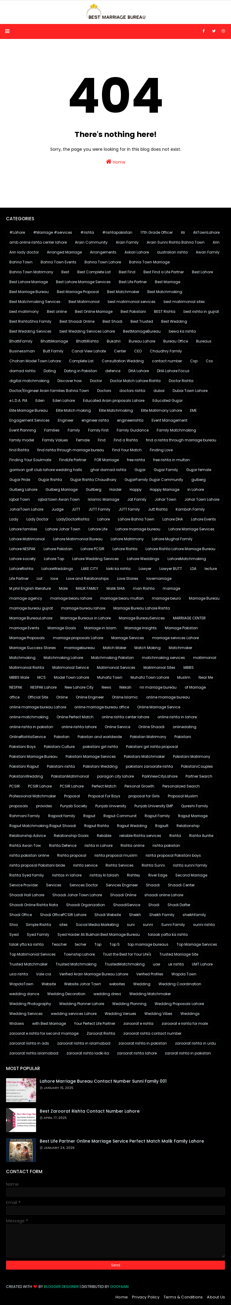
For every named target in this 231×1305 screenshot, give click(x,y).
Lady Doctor (37, 519)
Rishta (175, 835)
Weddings (190, 1013)
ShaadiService (126, 904)
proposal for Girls (144, 796)
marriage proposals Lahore (78, 637)
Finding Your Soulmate (30, 459)
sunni (148, 924)
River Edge (157, 875)
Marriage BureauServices (142, 618)
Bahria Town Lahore (103, 262)
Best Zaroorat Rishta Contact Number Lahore (90, 1111)
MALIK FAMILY (87, 588)
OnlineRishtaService (27, 736)
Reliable (104, 835)
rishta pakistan (166, 845)
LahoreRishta (21, 568)
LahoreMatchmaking (187, 558)
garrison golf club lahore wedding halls (45, 469)
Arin (216, 242)
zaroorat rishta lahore (137, 1053)
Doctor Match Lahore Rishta (135, 380)
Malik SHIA (115, 588)
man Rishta (144, 588)
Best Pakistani (133, 311)
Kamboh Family (190, 509)
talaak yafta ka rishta (168, 934)
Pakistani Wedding (100, 766)
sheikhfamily (194, 914)
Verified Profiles (149, 974)
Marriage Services (127, 637)
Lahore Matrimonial (27, 538)
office (14, 697)
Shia (13, 924)
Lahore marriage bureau (138, 529)
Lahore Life (97, 529)
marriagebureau (79, 647)
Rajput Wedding (132, 825)
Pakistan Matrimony (148, 736)
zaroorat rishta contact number (152, 1033)
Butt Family (53, 351)
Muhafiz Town (109, 677)
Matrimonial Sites (159, 667)
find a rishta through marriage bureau (181, 440)
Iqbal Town (19, 499)
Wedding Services (26, 1013)
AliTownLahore (206, 232)
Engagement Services (29, 420)
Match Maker (114, 647)
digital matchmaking (29, 380)
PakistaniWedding (26, 776)
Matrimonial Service (70, 667)
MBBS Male (19, 677)
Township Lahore (79, 954)
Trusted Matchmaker (28, 964)
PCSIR (14, 786)
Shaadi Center (181, 885)
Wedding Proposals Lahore (179, 1003)
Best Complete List (94, 271)
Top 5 (114, 944)
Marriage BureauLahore (30, 618)
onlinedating (184, 726)
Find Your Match (127, 449)
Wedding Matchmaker (150, 993)
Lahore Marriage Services (191, 529)
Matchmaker (180, 647)
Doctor (96, 380)
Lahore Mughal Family (172, 538)
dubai (159, 390)
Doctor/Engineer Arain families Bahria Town (49, 390)
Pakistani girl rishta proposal (152, 746)
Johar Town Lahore (201, 499)
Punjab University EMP (153, 805)
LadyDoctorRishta (73, 519)
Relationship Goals (71, 835)
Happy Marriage (164, 489)
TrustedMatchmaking (125, 964)
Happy (136, 489)
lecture (211, 568)
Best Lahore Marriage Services (83, 281)
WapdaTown (21, 983)
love (54, 578)
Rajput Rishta (96, 825)
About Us (216, 1297)
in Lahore (195, 489)
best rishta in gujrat (201, 311)
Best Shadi (112, 321)
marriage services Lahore (175, 637)
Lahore (103, 519)
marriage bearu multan (122, 598)
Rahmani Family (24, 815)
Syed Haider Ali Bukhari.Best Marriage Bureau (98, 934)
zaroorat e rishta (138, 1023)
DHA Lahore (138, 370)
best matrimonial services (132, 301)
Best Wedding (174, 321)
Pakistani (182, 736)
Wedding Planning (129, 1003)
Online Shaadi (151, 726)
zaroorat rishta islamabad (33, 1053)
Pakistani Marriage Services (91, 756)
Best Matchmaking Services (34, 301)
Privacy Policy (145, 1297)
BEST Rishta (164, 311)
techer (80, 944)
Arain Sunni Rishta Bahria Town (176, 242)
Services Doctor (83, 885)
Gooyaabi (119, 1286)
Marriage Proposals (27, 637)
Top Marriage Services (197, 944)
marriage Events (24, 627)
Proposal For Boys (104, 796)
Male (63, 588)
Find (102, 440)
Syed (14, 934)
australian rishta (172, 252)
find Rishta (19, 449)
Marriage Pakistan (181, 627)
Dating (50, 370)
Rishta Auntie (201, 835)
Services (53, 885)
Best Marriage (167, 281)
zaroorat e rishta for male (185, 1023)
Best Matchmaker (123, 291)
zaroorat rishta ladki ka (87, 1053)
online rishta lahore (79, 726)
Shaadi (153, 885)
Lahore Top (54, 558)
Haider (115, 489)
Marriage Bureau (204, 598)
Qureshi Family (194, 805)
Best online (57, 311)
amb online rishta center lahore (38, 242)
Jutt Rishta (158, 509)
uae (156, 964)
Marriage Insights (141, 627)
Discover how (69, 380)
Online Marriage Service (158, 707)
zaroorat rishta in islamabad (83, 1043)
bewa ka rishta (182, 331)
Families (52, 430)
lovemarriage (158, 578)
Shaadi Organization (85, 904)
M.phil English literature (30, 588)
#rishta (87, 232)
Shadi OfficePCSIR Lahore (63, 914)
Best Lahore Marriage (28, 281)
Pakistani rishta (61, 766)
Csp (194, 360)
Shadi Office (20, 914)
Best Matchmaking (164, 291)
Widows (16, 1023)
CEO (138, 351)
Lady (13, 519)
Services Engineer (122, 885)
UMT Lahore (202, 964)
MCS (41, 677)
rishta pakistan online (29, 855)
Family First (98, 430)
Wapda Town (183, 974)
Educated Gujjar (167, 400)
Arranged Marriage (64, 252)
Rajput (89, 815)
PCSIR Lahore (40, 786)
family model (21, 440)
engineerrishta (130, 420)
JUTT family (129, 509)
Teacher (59, 944)
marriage (171, 588)
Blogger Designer (61, 1286)
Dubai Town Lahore (190, 390)
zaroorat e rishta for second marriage (44, 1033)
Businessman (22, 351)
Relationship (188, 825)
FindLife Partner (72, 459)
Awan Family (208, 252)
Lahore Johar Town (62, 529)
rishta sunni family (190, 865)
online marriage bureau (168, 697)
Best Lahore (202, 271)
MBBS (188, 667)
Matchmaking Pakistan (112, 657)
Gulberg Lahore (23, 489)
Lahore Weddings (143, 558)
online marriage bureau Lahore (37, 707)
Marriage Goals (62, 627)
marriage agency (25, 598)
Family (74, 430)
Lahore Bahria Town (136, 519)
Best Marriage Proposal (78, 291)
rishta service (85, 865)
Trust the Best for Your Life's (127, 954)
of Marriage (195, 687)
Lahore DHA (172, 519)
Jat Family (136, 499)
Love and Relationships (87, 578)
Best (65, 271)
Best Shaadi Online (77, 321)
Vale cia (43, 974)
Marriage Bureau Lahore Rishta (141, 608)
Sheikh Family (161, 914)
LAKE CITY (89, 568)
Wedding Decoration (66, 993)
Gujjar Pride (19, 479)
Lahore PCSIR (92, 548)
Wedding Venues (120, 1013)
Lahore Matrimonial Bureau (78, 538)
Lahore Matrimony (127, 538)
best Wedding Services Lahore (87, 331)
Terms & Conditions (183, 1297)
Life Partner (19, 578)
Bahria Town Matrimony (31, 271)
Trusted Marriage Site (178, 954)
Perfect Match (104, 786)
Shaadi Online (123, 894)
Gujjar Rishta (50, 479)
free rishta (136, 459)
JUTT (76, 509)
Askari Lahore (137, 252)
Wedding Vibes (158, 1013)
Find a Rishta (126, 440)
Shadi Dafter (179, 904)
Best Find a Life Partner (163, 271)
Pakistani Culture (59, 746)
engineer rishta (95, 420)
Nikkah (125, 687)
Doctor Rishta (181, 380)
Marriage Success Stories (32, 647)
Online (62, 697)
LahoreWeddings (57, 568)
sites (63, 924)
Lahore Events (203, 519)
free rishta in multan (171, 459)
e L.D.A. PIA (18, 400)
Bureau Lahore (142, 341)
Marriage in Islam (100, 627)
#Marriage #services (52, 232)
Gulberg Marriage (61, 489)
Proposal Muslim (183, 796)
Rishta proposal (71, 855)
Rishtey (133, 875)
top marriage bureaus (148, 944)
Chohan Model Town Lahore (35, 360)
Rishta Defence (62, 845)
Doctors (104, 390)
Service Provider (23, 885)
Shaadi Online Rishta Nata (33, 904)
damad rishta (22, 370)
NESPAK (15, 687)
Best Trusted (142, 321)
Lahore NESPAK (22, 548)
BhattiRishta (87, 341)
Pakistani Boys (22, 746)
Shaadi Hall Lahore (26, 894)
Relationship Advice (27, 835)
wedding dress (107, 993)
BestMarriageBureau (142, 331)
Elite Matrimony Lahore (161, 410)
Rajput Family (157, 815)
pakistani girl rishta (100, 746)
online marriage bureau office (101, 707)
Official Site (38, 697)
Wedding (141, 983)
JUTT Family (99, 509)
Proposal (72, 796)
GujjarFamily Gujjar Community (154, 479)
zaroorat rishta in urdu (195, 1043)
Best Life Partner (133, 281)
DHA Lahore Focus (173, 370)
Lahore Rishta (124, 548)
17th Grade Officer (156, 232)
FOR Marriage (106, 459)
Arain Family (127, 242)
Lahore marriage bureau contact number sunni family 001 (103, 1081)
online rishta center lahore (125, 716)
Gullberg (93, 489)
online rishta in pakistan (31, 726)
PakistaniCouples (197, 766)
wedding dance (24, 993)
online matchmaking (28, 716)
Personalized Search (181, 786)
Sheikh (135, 914)
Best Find (127, 271)
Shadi (153, 904)
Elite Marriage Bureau (28, 410)
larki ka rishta (118, 568)
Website (49, 983)
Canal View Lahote (89, 351)
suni (131, 924)
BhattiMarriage (54, 341)
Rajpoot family (61, 815)
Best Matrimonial (84, 301)
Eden (40, 400)
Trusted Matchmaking (76, 964)
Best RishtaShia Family (30, 321)
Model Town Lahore (71, 677)
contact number (167, 360)
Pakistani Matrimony (191, 756)
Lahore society (22, 558)
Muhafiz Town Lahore (150, 677)
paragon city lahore (115, 776)
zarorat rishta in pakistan (188, 1053)
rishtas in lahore (67, 875)
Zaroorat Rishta (101, 1033)
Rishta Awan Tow (25, 845)
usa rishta (18, 974)
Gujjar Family (166, 469)
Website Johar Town (82, 983)
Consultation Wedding (123, 360)
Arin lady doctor (24, 252)
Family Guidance (133, 430)
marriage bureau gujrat (31, 608)
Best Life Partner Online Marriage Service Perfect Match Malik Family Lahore (122, 1141)
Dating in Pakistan (80, 370)
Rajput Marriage (193, 815)
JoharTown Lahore (26, 509)
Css (209, 360)
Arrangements (103, 252)
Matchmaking (22, 657)
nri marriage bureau (158, 687)
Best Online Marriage (93, 311)
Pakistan (61, 736)
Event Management (169, 420)
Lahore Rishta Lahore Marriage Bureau (180, 548)
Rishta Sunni (153, 865)
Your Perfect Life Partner (94, 1023)
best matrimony (24, 311)
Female (83, 440)
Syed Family (38, 934)
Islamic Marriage (103, 499)
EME (193, 410)
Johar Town (165, 499)
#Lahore (17, 232)
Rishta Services (120, 865)
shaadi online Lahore (163, 894)
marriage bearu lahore (71, 598)
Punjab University (110, 805)
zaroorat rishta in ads (29, 1043)
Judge (57, 509)
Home (115, 162)
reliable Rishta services (140, 835)
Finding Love (161, 449)
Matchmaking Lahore (63, 657)
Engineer (65, 420)
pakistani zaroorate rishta (149, 766)
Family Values (55, 440)
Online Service (117, 726)
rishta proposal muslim (115, 855)
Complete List (81, 360)
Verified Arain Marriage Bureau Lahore (93, 974)
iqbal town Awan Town (59, 499)
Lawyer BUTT (170, 568)
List (39, 578)
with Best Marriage (49, 1023)
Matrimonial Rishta (26, 667)
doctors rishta (132, 390)
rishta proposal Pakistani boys (173, 855)
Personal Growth (139, 786)
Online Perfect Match (75, 716)
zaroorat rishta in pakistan (143, 1043)
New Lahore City (79, 687)
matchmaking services (163, 657)
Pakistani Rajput (24, 766)
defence (112, 370)
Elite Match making (73, 410)
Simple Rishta (38, 924)
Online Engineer (90, 697)
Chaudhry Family (166, 351)
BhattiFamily (20, 341)
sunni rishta (204, 924)
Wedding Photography (30, 1003)
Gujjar (140, 469)
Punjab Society (73, 805)
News (106, 687)
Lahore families (23, 529)
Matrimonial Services (116, 667)
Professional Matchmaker (32, 796)
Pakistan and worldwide (100, 736)
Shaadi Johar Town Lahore (77, 894)
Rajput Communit (120, 815)
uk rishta (176, 964)
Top (97, 944)
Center (120, 351)
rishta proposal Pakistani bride (37, 865)
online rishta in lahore (177, 716)
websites (117, 983)
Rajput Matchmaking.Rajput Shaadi (42, 825)
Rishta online (132, 845)
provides (44, 805)
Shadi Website (107, 914)
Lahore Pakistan (58, 548)
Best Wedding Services (30, 331)
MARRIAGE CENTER (189, 618)
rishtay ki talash (104, 875)
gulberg (198, 479)
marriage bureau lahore (83, 608)
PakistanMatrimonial (70, 776)
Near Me (206, 677)
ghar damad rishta (108, 469)
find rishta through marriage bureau (70, 449)
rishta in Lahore (98, 845)
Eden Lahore (64, 400)
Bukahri (114, 341)
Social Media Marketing (97, 924)
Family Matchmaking (176, 430)
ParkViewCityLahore (159, 776)
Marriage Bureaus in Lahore (85, 618)
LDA (193, 568)
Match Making (147, 647)
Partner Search (199, 776)
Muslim (183, 677)
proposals (18, 805)
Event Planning (22, 430)
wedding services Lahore (74, 1013)
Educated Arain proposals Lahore (113, 400)
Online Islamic (125, 697)
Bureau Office (175, 341)
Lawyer (145, 568)
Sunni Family (173, 924)
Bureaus (203, 341)
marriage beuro (166, 598)
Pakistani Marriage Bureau (33, 756)
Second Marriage (191, 875)
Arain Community (91, 242)
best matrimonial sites (184, 301)
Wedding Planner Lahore (81, 1003)
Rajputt (161, 825)
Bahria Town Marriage (149, 262)
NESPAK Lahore (43, 687)
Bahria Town (20, 262)
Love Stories (127, 578)
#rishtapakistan (117, 232)
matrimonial (204, 657)
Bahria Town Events (58, 262)
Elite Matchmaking (116, 410)
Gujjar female (198, 469)
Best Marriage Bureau (29, 291)
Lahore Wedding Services (95, 558)
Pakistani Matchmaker (144, 756)
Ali (183, 232)
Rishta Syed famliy (26, 875)
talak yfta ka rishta (26, 944)
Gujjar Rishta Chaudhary (93, 479)
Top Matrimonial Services (32, 954)
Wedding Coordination (180, 983)
